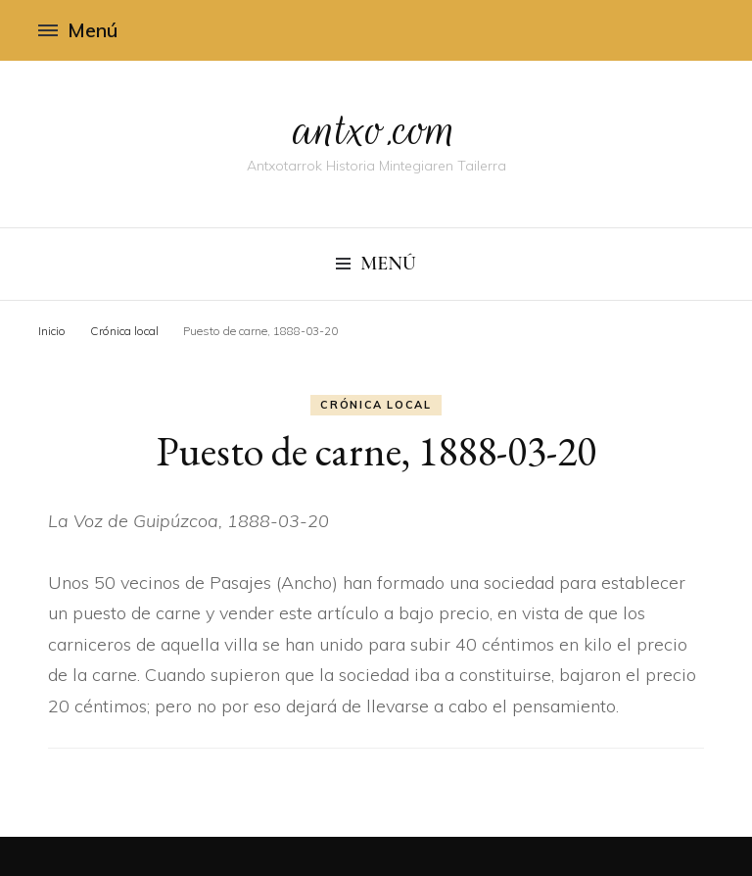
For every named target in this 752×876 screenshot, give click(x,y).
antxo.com (376, 129)
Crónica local (375, 405)
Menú (78, 30)
